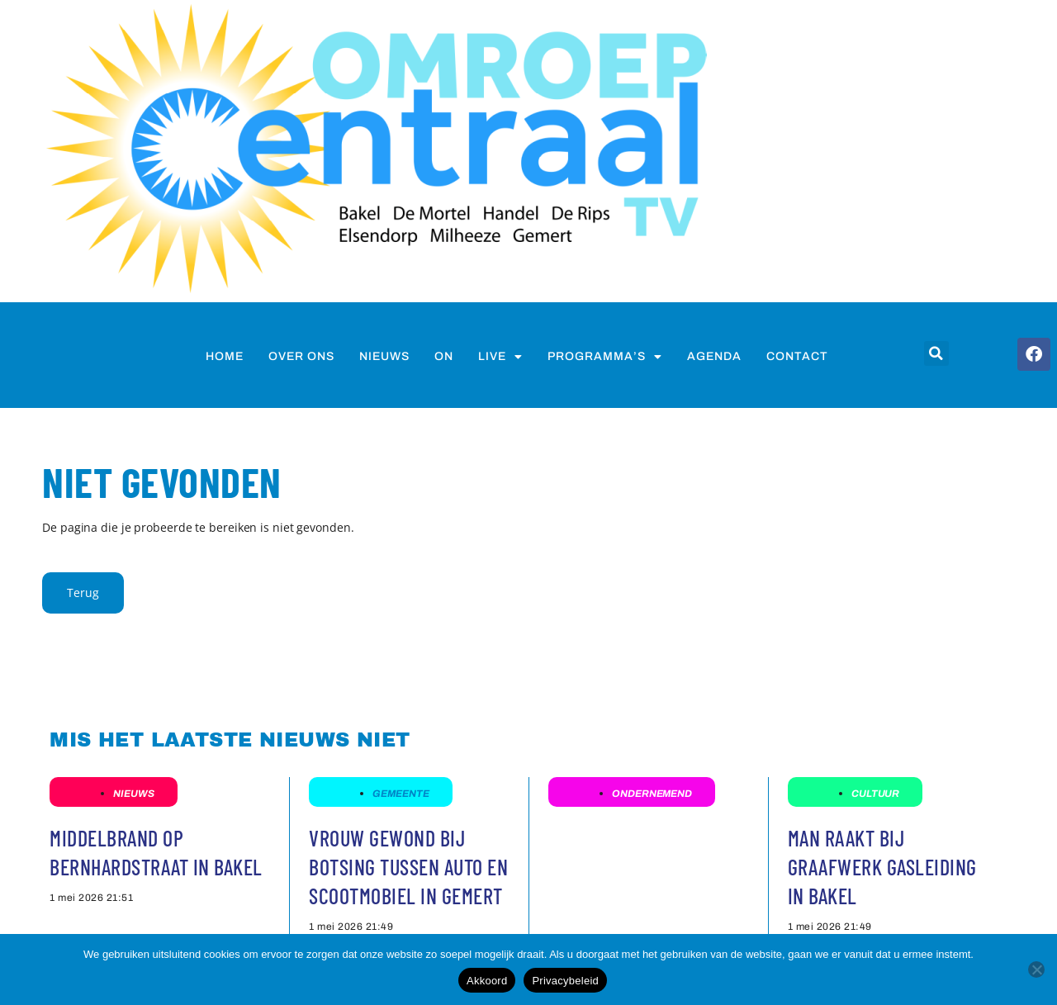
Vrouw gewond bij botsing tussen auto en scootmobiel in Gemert (408, 866)
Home (225, 356)
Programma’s (604, 356)
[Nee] (1036, 969)
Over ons (301, 356)
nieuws (384, 356)
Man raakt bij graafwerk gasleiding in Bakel (882, 866)
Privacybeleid (565, 980)
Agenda (714, 356)
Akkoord (487, 980)
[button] (936, 353)
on (443, 356)
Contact (797, 356)
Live (500, 356)
